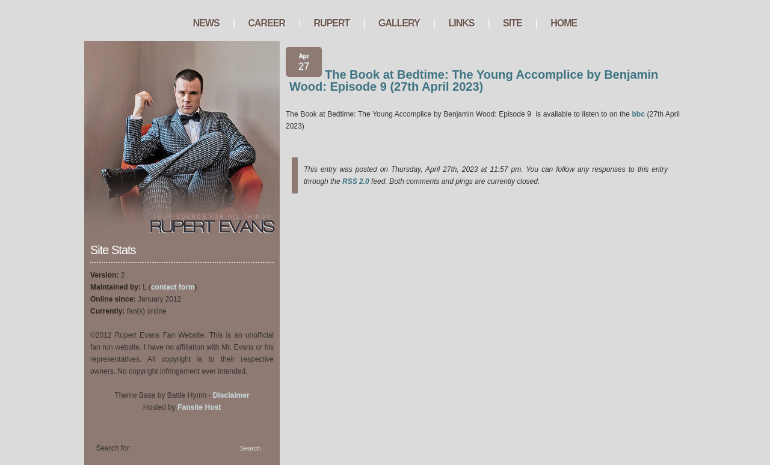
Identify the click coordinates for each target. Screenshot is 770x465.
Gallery (399, 23)
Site (512, 23)
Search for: (113, 448)
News (206, 23)
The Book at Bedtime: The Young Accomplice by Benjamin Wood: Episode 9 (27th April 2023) (473, 80)
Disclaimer (231, 395)
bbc (638, 114)
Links (461, 23)
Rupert (332, 23)
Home (563, 23)
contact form (173, 287)
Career (266, 23)
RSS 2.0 (355, 181)
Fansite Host (199, 407)
